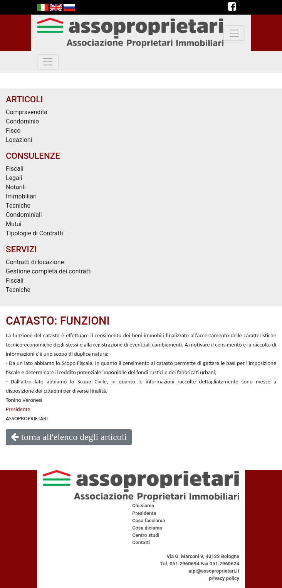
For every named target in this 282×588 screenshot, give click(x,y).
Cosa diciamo (147, 528)
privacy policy (224, 578)
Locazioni (19, 139)
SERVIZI (21, 249)
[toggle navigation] (234, 33)
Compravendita (26, 112)
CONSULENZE (33, 156)
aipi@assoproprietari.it (214, 571)
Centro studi (145, 535)
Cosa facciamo (148, 520)
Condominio (22, 121)
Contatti (141, 542)
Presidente (18, 409)
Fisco (13, 130)
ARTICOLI (24, 99)
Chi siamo (143, 505)
